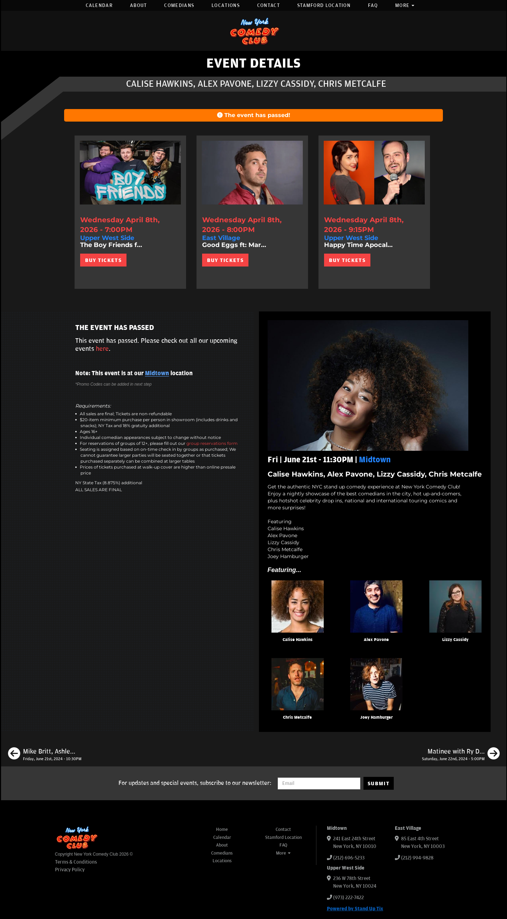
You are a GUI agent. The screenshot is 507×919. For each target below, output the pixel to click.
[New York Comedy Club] (253, 31)
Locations (226, 5)
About (138, 5)
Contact (268, 5)
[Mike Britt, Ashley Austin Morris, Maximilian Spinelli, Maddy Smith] (45, 754)
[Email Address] (319, 783)
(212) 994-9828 (417, 858)
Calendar (99, 5)
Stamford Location (324, 5)
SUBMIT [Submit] (379, 783)
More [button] (405, 5)
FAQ (373, 5)
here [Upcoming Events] (102, 349)
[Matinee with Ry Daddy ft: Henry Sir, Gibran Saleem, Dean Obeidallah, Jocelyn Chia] (461, 754)
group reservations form (212, 443)
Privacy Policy (70, 870)
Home (222, 829)
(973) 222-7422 (348, 898)
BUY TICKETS (103, 260)
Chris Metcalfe (297, 717)
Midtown (157, 373)
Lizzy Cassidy (455, 639)
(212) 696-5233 (348, 858)
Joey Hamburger (376, 717)
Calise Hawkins (298, 639)
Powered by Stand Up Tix (355, 909)
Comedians (179, 5)
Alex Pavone (376, 639)
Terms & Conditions (76, 862)
